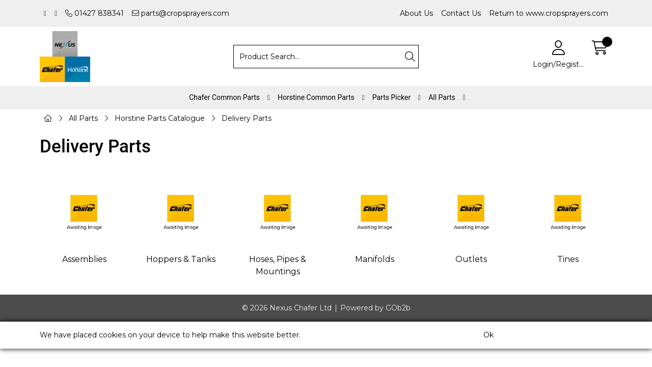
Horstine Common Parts (316, 97)
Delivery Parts (246, 118)
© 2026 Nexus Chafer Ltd (287, 307)
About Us (416, 13)
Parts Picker (391, 97)
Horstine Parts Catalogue (160, 118)
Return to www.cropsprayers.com (548, 13)
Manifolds (374, 259)
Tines (568, 259)
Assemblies (84, 259)
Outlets (471, 259)
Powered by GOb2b (375, 307)
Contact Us (461, 13)
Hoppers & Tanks (180, 259)
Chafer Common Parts (224, 97)
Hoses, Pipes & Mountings (277, 265)
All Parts (441, 97)
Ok (488, 334)
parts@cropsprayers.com (180, 13)
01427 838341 (94, 13)
